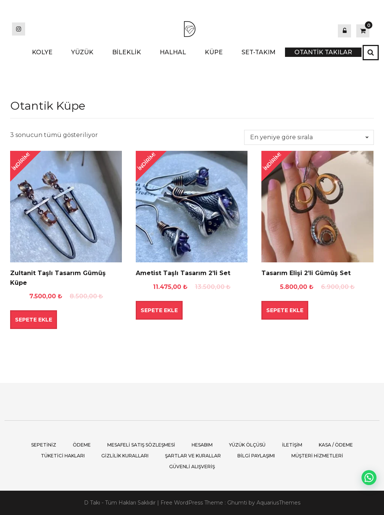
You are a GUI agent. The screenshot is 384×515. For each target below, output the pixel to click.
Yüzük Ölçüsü (247, 445)
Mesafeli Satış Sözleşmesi (141, 445)
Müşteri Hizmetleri (317, 455)
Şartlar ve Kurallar (193, 455)
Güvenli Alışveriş (192, 466)
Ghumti (237, 502)
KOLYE (42, 52)
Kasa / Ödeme (336, 445)
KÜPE (214, 52)
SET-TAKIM (259, 52)
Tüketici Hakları (63, 455)
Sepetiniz (43, 445)
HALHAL (173, 52)
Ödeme (82, 445)
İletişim (292, 445)
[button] (369, 477)
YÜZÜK (82, 52)
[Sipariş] (309, 137)
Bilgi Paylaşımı (256, 455)
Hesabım (202, 445)
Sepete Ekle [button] (33, 319)
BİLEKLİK (126, 52)
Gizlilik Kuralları (124, 455)
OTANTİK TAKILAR (323, 52)
